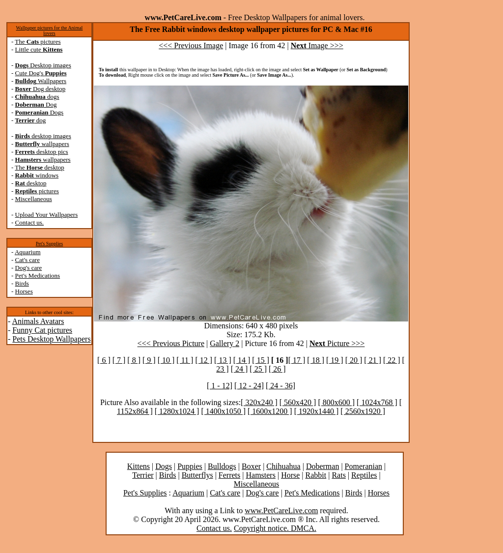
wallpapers (42, 143)
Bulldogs (222, 466)
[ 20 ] (354, 360)
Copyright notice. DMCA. (275, 528)
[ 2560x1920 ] (362, 411)
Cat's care (27, 259)
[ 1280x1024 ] (177, 411)
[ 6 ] (104, 360)
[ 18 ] (315, 360)
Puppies (189, 466)
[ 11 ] (184, 360)
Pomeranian (363, 466)
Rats (338, 475)
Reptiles (364, 475)
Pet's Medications (37, 275)
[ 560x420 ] (297, 402)
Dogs (39, 112)
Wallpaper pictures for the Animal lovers (49, 30)
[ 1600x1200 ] (270, 411)
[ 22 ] (391, 360)
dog (30, 120)
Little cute (39, 49)
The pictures (37, 41)
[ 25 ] (258, 369)
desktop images (43, 136)
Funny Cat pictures (42, 330)
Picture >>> (336, 343)
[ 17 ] (297, 360)
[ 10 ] (166, 360)
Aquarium (28, 252)
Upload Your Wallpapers (46, 214)
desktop (31, 183)
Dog (36, 104)
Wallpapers (41, 81)
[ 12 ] (203, 360)
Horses (24, 291)
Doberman (322, 466)
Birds (22, 283)
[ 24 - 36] (280, 385)
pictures (37, 191)
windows (37, 175)
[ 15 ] (260, 360)
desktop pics (41, 151)
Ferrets (229, 475)
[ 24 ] (239, 369)
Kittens (138, 466)
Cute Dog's (41, 73)
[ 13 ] (222, 360)
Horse (290, 475)
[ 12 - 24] (249, 385)
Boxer (251, 466)
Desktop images (43, 65)
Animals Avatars (38, 321)
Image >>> (317, 45)
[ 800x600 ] (336, 402)
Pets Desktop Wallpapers (51, 339)
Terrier (142, 475)
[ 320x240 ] (259, 402)
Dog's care (28, 267)
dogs (37, 96)
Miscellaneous (33, 199)
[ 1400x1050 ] (223, 411)
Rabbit (316, 475)
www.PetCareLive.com (281, 510)
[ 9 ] (149, 360)
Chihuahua (283, 466)
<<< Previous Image (191, 45)
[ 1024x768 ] (377, 402)
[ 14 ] (242, 360)
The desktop (39, 167)
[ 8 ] (133, 360)
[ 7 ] (119, 360)
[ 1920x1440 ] (316, 411)
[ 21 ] (372, 360)
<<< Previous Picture (171, 343)
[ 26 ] (277, 369)
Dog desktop (40, 88)
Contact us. (29, 222)
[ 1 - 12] (219, 385)
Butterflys (197, 475)
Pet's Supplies (49, 243)
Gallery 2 (224, 343)
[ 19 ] (334, 360)
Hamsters (260, 475)
